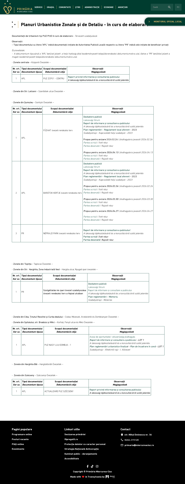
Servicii (38, 7)
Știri (77, 7)
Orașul (50, 7)
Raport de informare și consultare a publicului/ (107, 230)
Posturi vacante (20, 439)
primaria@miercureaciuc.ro (137, 445)
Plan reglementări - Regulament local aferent (106, 129)
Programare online (22, 434)
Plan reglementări (97, 296)
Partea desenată (91, 146)
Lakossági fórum (91, 120)
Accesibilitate (71, 458)
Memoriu (113, 296)
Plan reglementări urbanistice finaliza (108, 346)
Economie (108, 7)
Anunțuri (123, 7)
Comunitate (65, 7)
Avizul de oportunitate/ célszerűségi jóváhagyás (112, 336)
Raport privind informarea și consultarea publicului (94, 77)
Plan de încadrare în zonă (143, 346)
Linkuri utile (72, 429)
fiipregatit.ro (71, 439)
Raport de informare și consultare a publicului (106, 123)
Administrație (92, 7)
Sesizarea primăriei (74, 434)
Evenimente (18, 449)
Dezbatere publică (92, 116)
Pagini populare (22, 429)
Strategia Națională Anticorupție (81, 449)
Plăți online (18, 444)
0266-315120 (130, 439)
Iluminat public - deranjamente (80, 453)
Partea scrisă (89, 142)
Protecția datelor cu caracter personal (85, 444)
